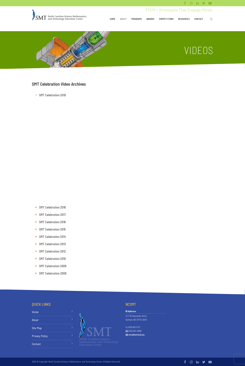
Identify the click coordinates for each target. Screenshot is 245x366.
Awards (150, 18)
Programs (136, 18)
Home (112, 18)
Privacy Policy (40, 336)
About (123, 18)
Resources (184, 18)
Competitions (166, 18)
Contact (198, 18)
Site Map (37, 328)
